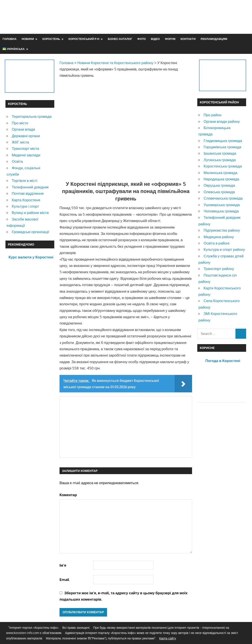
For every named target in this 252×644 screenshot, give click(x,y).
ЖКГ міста (20, 142)
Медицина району (219, 236)
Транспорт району (219, 268)
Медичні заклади (26, 155)
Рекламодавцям (214, 39)
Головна (10, 39)
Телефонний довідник (30, 187)
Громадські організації (30, 231)
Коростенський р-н (83, 39)
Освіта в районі (216, 243)
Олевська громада (219, 192)
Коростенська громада (223, 166)
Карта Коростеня (26, 200)
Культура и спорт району (224, 249)
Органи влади (23, 129)
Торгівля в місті (24, 180)
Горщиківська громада (222, 147)
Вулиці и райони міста (30, 212)
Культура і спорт (25, 206)
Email (64, 579)
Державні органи (26, 135)
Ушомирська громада (222, 204)
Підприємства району (222, 230)
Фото (141, 39)
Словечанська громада (223, 198)
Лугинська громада (220, 159)
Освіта (17, 161)
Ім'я (63, 565)
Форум (170, 39)
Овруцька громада (219, 185)
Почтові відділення (28, 193)
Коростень (51, 39)
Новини (28, 39)
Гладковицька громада (223, 140)
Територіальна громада (32, 116)
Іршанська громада (220, 153)
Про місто (20, 123)
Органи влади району (222, 121)
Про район (212, 115)
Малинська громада (220, 172)
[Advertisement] (167, 17)
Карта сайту (167, 638)
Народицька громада (221, 179)
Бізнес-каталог (120, 39)
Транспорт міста (25, 148)
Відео (155, 39)
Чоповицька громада (221, 211)
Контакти (188, 39)
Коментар (68, 494)
